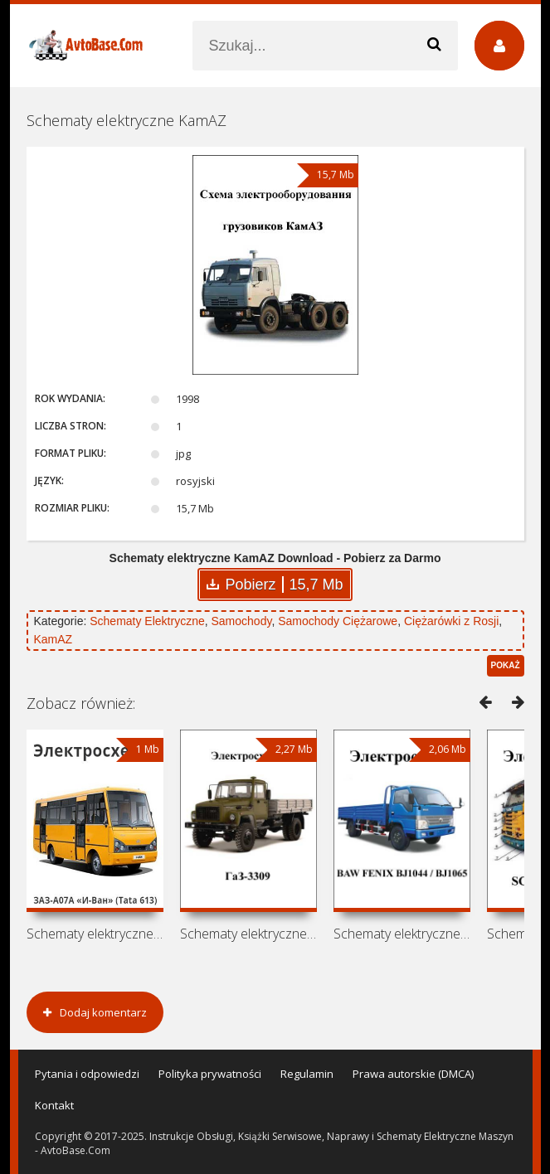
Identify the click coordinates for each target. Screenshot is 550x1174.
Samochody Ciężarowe (337, 621)
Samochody (242, 621)
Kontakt (54, 1105)
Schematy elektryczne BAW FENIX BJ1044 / (401, 933)
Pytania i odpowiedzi (87, 1073)
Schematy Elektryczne (147, 621)
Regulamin (306, 1073)
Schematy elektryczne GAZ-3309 (248, 933)
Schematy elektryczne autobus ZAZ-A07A (95, 933)
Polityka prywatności (209, 1073)
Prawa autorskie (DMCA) (413, 1073)
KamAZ (53, 639)
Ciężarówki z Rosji (451, 621)
